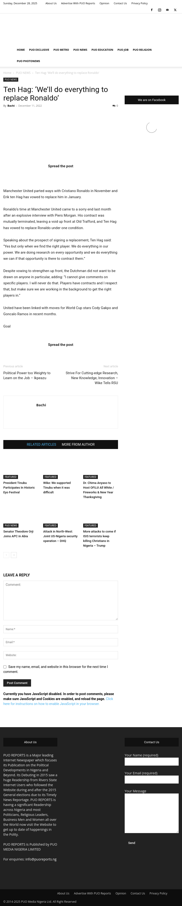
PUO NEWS (80, 49)
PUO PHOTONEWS (28, 61)
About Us (51, 3)
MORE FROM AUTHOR (78, 444)
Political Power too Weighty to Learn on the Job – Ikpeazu (26, 375)
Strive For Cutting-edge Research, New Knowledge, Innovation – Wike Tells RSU (92, 378)
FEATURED (11, 476)
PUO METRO (61, 49)
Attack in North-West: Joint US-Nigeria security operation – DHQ (60, 536)
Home (7, 73)
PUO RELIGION (142, 49)
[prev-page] (6, 555)
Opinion (104, 3)
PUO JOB (123, 49)
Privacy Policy (139, 3)
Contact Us (120, 3)
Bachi (10, 105)
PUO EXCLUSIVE (39, 49)
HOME (21, 49)
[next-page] (14, 555)
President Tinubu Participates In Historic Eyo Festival (19, 487)
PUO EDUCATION (102, 49)
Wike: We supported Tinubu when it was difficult (57, 487)
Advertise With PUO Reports (78, 3)
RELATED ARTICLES (41, 444)
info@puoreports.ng (40, 859)
